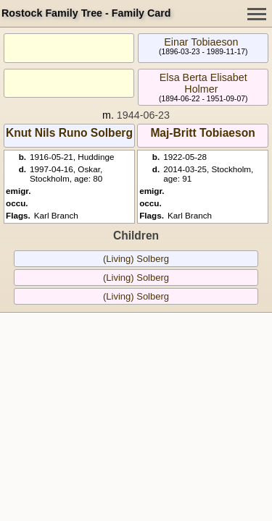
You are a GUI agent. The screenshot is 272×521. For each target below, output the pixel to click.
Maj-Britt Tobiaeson (202, 133)
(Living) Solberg (136, 258)
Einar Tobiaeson (201, 42)
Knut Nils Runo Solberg (69, 133)
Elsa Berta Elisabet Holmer (203, 83)
